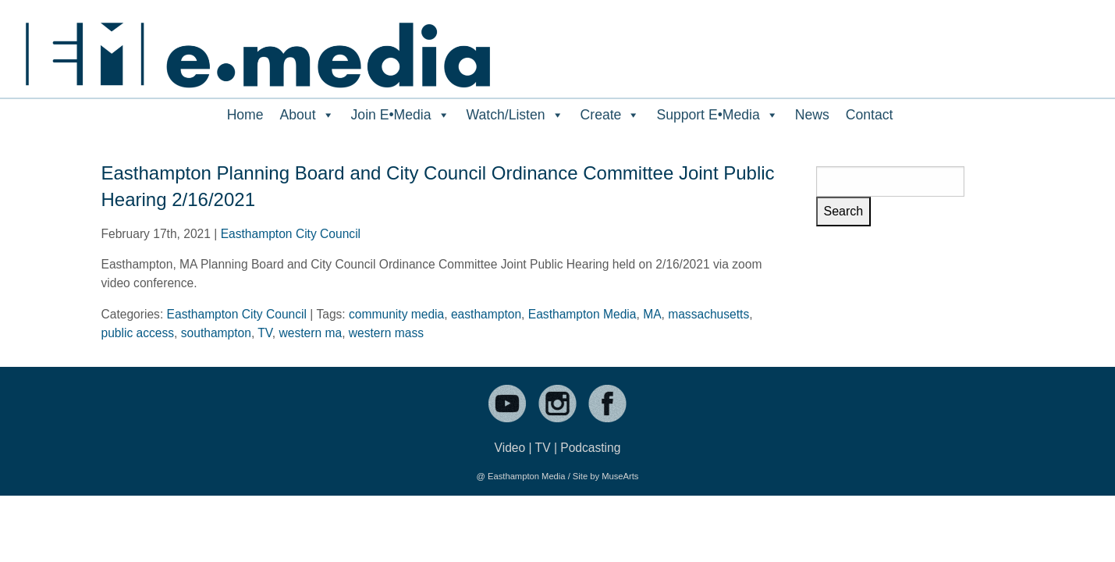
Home (245, 115)
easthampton (486, 314)
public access (138, 333)
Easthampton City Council (290, 233)
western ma (311, 333)
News (812, 115)
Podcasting (590, 447)
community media (396, 314)
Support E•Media (717, 114)
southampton (216, 333)
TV (264, 333)
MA (652, 314)
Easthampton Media (582, 314)
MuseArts (620, 476)
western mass (386, 333)
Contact (869, 115)
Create (611, 114)
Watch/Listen (515, 114)
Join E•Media (400, 114)
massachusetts (708, 314)
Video (510, 447)
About (307, 114)
